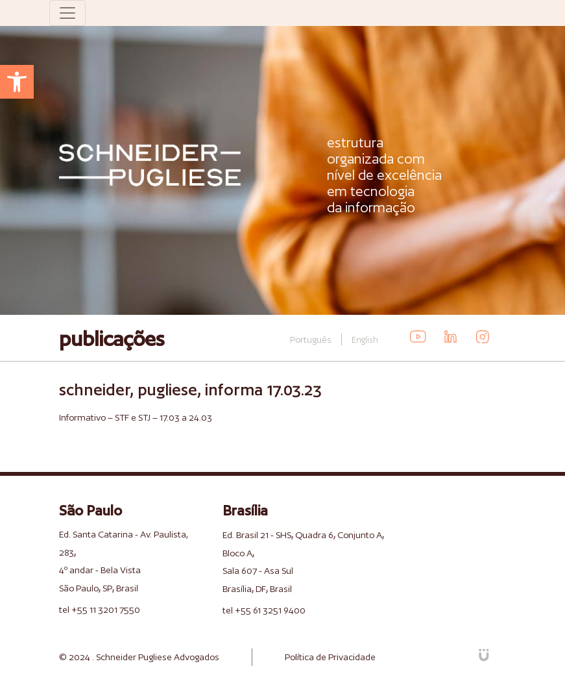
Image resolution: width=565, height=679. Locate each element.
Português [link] (310, 339)
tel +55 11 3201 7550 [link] (99, 609)
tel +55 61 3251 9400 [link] (264, 610)
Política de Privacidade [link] (330, 657)
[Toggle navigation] (67, 13)
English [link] (365, 340)
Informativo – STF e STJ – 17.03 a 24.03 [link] (135, 417)
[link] (17, 82)
